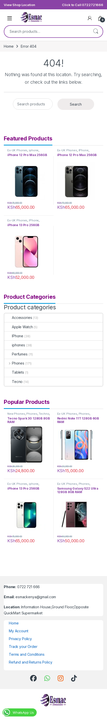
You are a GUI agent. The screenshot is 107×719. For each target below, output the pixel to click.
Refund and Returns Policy (30, 662)
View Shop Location (19, 5)
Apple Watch (18, 327)
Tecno (13, 381)
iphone (33, 150)
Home (8, 46)
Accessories (18, 317)
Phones (14, 363)
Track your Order (23, 646)
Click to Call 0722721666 (82, 5)
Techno (44, 413)
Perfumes (16, 354)
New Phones (16, 413)
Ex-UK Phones (17, 150)
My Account (18, 631)
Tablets (14, 372)
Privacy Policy (20, 639)
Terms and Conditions (27, 654)
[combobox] (46, 31)
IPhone (84, 150)
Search (96, 31)
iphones (14, 345)
